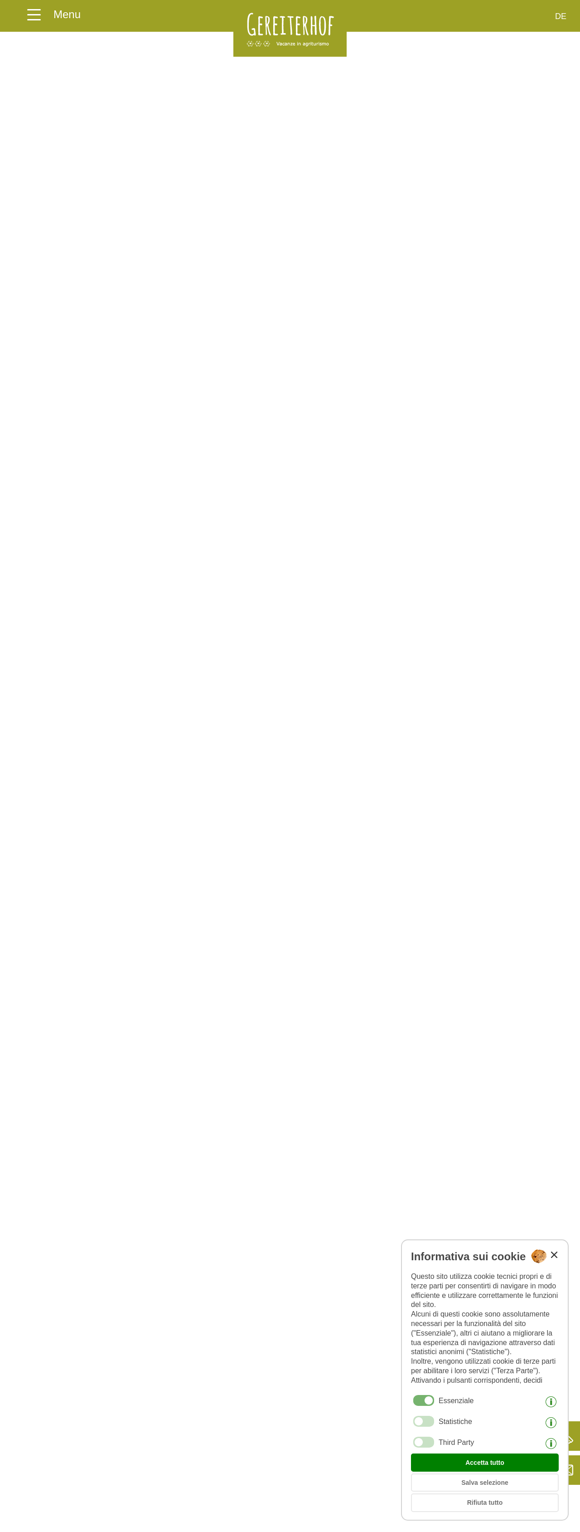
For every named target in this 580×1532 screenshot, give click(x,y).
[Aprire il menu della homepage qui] (53, 11)
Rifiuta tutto (485, 1502)
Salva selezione (484, 1482)
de (560, 16)
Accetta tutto (484, 1462)
